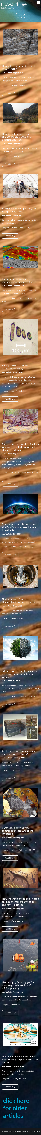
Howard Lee (14, 4)
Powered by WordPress (8, 1131)
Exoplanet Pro (26, 1131)
